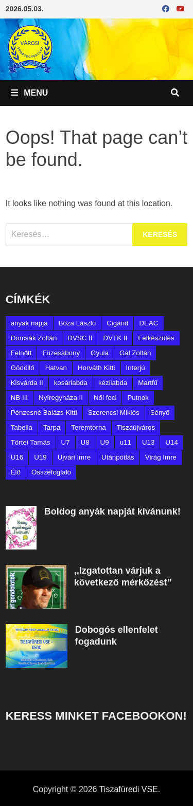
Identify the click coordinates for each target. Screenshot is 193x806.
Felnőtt (21, 353)
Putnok (138, 397)
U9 (104, 442)
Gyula (100, 353)
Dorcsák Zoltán (34, 338)
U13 (148, 442)
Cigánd (117, 323)
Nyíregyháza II (61, 397)
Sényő (160, 412)
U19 (40, 457)
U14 (171, 442)
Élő (16, 472)
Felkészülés (156, 338)
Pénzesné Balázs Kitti (44, 412)
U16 (17, 457)
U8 (85, 442)
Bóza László (77, 323)
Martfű (147, 383)
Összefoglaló (51, 472)
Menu (29, 92)
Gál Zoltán (135, 353)
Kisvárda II (27, 383)
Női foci (105, 397)
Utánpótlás (117, 457)
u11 (125, 442)
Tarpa (51, 427)
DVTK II (115, 338)
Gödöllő (22, 368)
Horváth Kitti (96, 368)
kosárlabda (70, 383)
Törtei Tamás (30, 442)
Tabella (21, 427)
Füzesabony (61, 353)
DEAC (148, 323)
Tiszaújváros (136, 427)
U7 (65, 442)
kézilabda (112, 383)
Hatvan (56, 368)
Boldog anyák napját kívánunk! (112, 511)
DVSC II (79, 338)
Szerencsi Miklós (113, 412)
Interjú (135, 368)
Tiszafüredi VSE (128, 789)
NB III (19, 397)
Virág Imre (161, 457)
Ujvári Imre (74, 457)
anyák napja (29, 323)
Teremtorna (88, 427)
